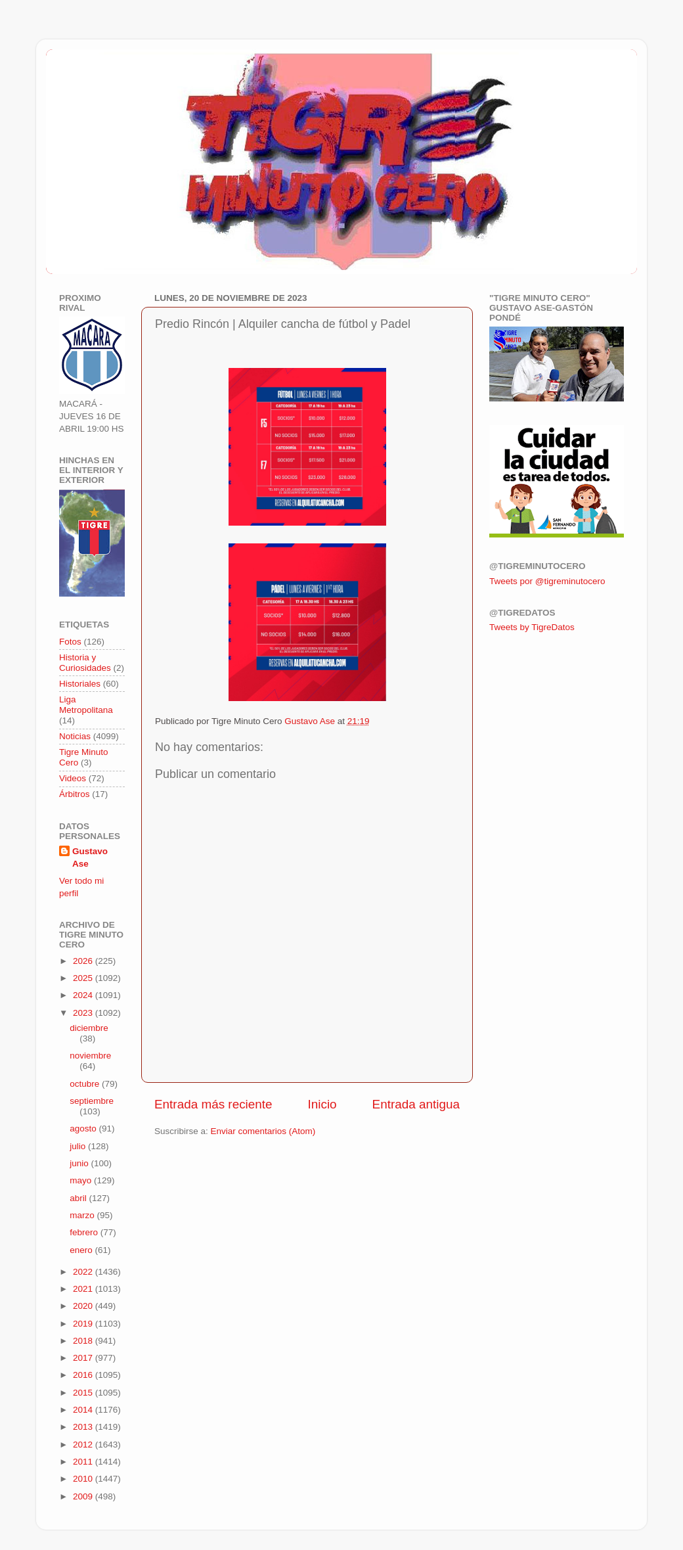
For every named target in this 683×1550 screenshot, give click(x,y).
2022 (84, 1272)
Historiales (79, 684)
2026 (84, 961)
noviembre (90, 1055)
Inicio (322, 1104)
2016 (84, 1375)
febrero (85, 1232)
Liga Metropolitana (86, 705)
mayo (82, 1180)
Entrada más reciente (213, 1104)
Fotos (70, 642)
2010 (84, 1479)
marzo (83, 1215)
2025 (84, 978)
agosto (84, 1128)
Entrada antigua (416, 1104)
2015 (84, 1393)
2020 (84, 1306)
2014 (84, 1410)
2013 (84, 1427)
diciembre (89, 1028)
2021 (84, 1289)
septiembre (92, 1101)
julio (79, 1146)
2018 (84, 1341)
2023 (84, 1013)
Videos (72, 778)
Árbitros (74, 794)
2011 (84, 1462)
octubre (86, 1084)
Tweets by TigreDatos (532, 627)
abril (79, 1198)
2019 (84, 1324)
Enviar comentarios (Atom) (263, 1131)
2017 (84, 1358)
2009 (84, 1496)
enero (82, 1250)
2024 (84, 995)
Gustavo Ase (90, 857)
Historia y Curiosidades (85, 662)
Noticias (75, 736)
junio (80, 1163)
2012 (84, 1444)
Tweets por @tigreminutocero (547, 581)
